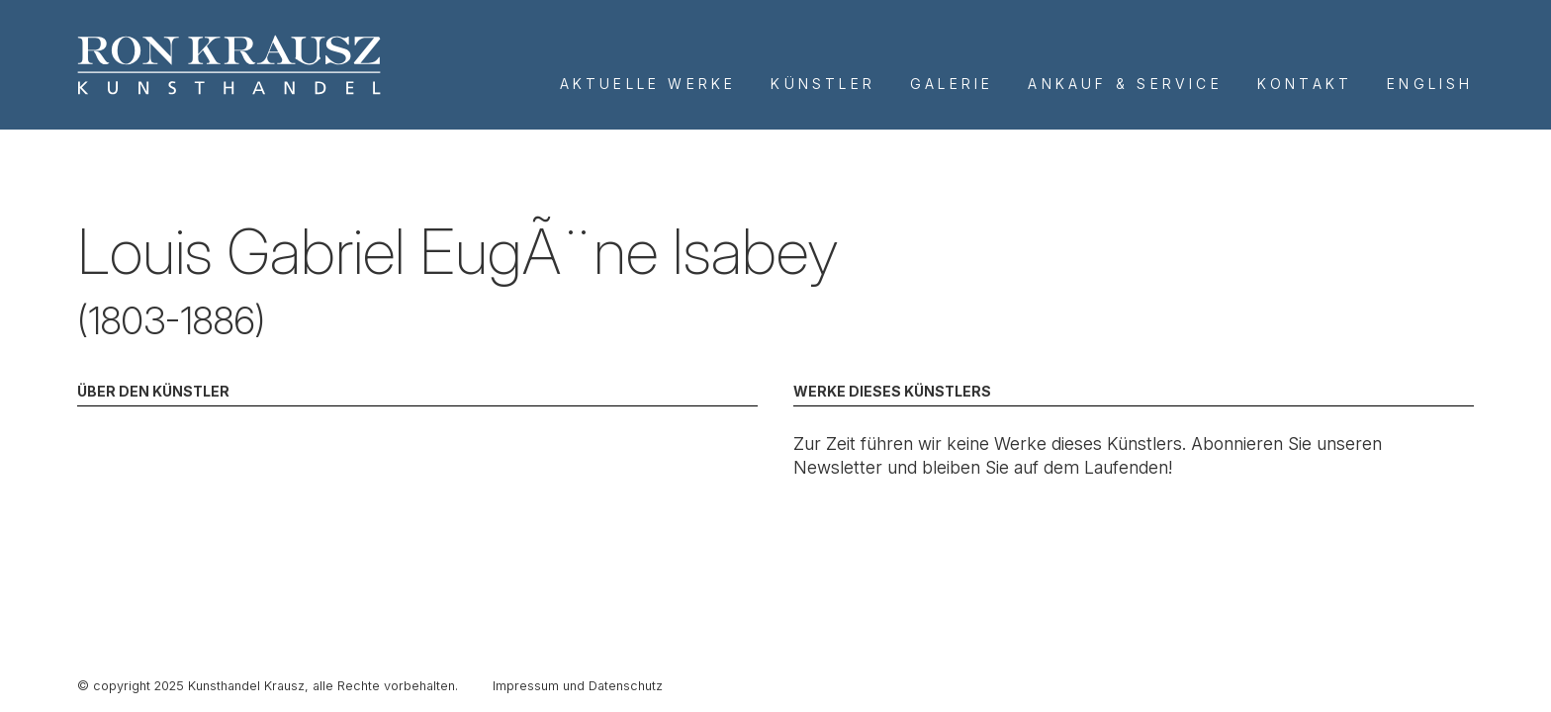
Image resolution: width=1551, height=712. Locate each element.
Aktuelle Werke (648, 83)
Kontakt (1304, 83)
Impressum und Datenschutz (578, 685)
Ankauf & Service (1125, 83)
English (1430, 83)
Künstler (823, 83)
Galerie (951, 83)
